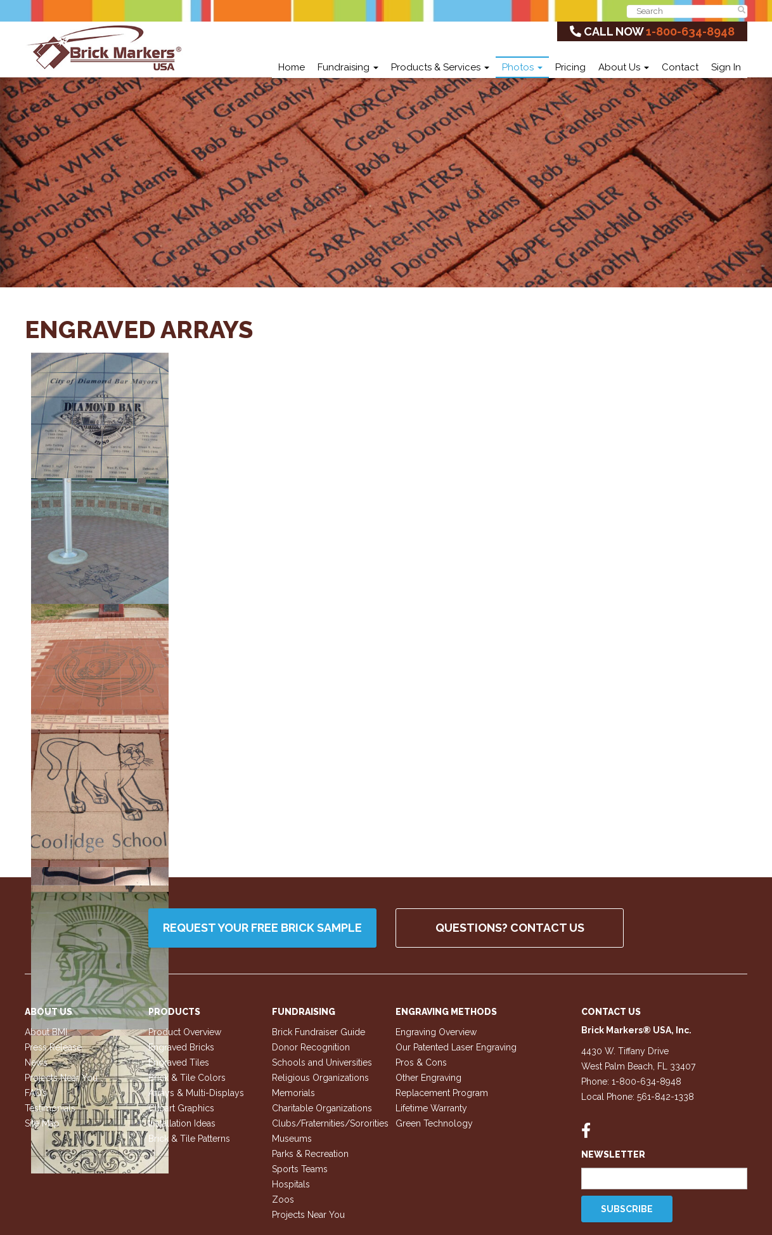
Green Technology (434, 1123)
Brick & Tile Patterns (189, 1139)
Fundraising (348, 67)
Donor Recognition (311, 1047)
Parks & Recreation (310, 1154)
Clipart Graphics (181, 1108)
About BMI (46, 1032)
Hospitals (291, 1184)
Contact (680, 67)
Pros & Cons (421, 1062)
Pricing (570, 67)
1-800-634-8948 (690, 31)
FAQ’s (36, 1093)
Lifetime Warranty (431, 1108)
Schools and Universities (322, 1062)
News (36, 1062)
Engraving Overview (436, 1032)
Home (291, 67)
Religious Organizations (320, 1078)
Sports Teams (300, 1169)
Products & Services (440, 67)
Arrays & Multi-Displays (196, 1093)
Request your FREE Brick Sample (262, 927)
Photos (522, 67)
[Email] (664, 1178)
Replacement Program (442, 1093)
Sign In (726, 67)
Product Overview (184, 1032)
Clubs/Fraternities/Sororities (330, 1123)
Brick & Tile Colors (187, 1078)
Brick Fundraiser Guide (318, 1032)
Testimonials (50, 1108)
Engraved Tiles (178, 1062)
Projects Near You (61, 1078)
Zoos (283, 1199)
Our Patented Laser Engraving (456, 1047)
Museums (292, 1139)
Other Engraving (428, 1078)
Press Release (53, 1047)
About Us (623, 67)
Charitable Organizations (322, 1108)
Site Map (42, 1123)
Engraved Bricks (181, 1047)
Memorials (293, 1093)
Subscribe (627, 1209)
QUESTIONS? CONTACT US (509, 927)
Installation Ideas (182, 1123)
